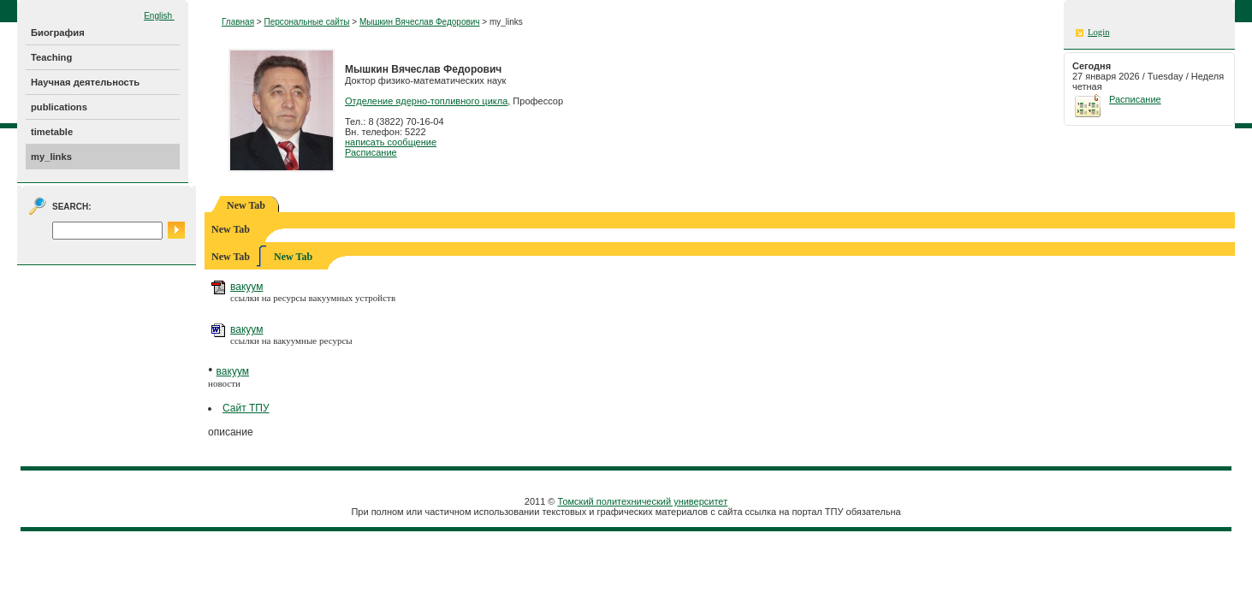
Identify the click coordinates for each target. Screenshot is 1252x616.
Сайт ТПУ (246, 408)
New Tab (293, 257)
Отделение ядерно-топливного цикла (426, 101)
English (159, 16)
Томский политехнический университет (643, 501)
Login (1098, 32)
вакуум (246, 287)
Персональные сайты (306, 22)
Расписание (371, 152)
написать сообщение (390, 142)
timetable (52, 132)
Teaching (51, 57)
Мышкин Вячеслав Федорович (419, 22)
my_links (51, 156)
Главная (238, 22)
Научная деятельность (85, 82)
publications (59, 107)
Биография (58, 32)
